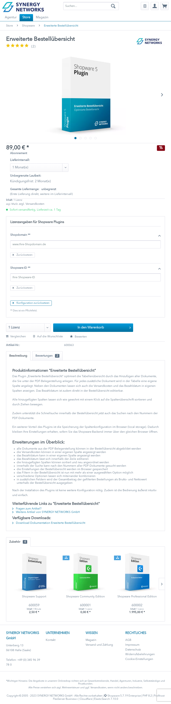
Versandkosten (98, 688)
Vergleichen (16, 336)
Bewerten (78, 336)
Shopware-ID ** (85, 268)
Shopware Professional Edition (137, 596)
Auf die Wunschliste (48, 336)
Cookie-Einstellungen (139, 659)
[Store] (26, 17)
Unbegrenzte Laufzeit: (25, 175)
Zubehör (18, 541)
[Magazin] (42, 17)
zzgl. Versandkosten (31, 204)
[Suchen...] (91, 6)
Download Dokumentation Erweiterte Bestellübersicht (48, 523)
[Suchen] (113, 6)
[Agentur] (11, 17)
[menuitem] (91, 6)
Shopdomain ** (85, 235)
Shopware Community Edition (85, 596)
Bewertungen (47, 356)
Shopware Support (34, 596)
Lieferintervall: (20, 160)
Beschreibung (18, 355)
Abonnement (18, 153)
